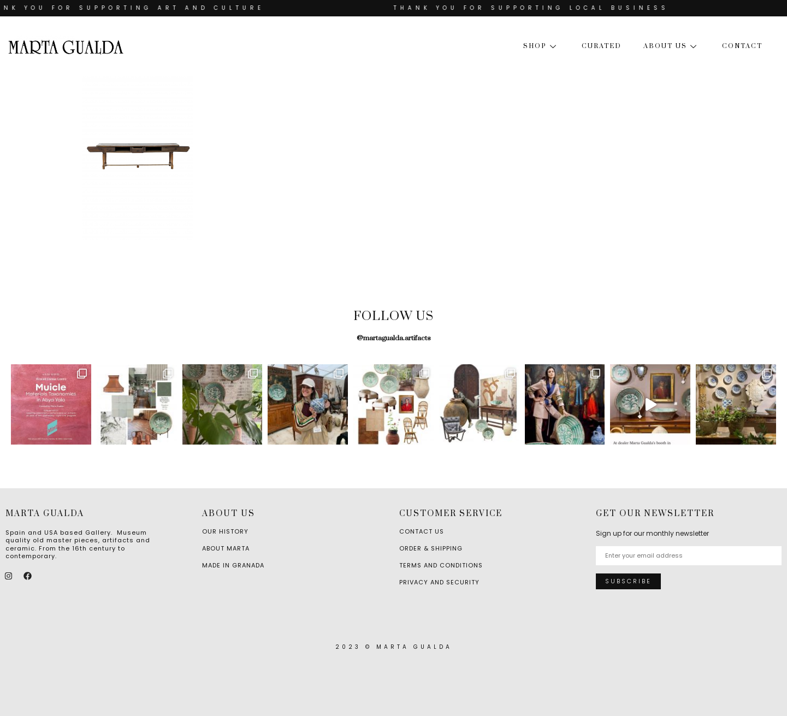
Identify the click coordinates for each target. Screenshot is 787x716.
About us (671, 46)
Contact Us (421, 531)
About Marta (226, 548)
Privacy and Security (439, 582)
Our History (225, 531)
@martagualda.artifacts (394, 338)
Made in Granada (233, 565)
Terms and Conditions (441, 565)
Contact (742, 46)
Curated (602, 46)
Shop (541, 46)
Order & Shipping (431, 548)
